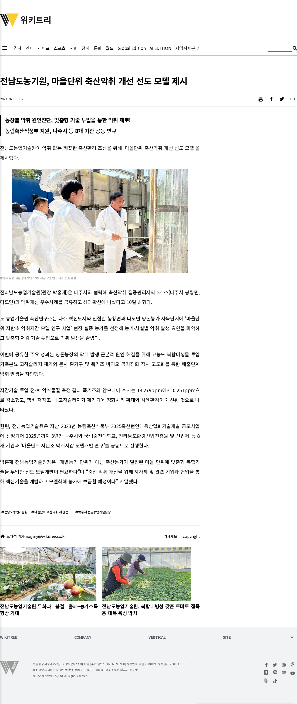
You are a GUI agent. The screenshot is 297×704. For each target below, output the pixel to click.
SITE (227, 637)
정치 (85, 48)
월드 (109, 48)
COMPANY (82, 637)
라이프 (44, 48)
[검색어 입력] (280, 49)
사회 (73, 48)
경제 (18, 48)
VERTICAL (157, 637)
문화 (98, 48)
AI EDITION (160, 48)
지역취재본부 (187, 48)
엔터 (29, 48)
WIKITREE (8, 637)
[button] (240, 100)
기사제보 (170, 536)
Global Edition (132, 48)
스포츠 (60, 48)
